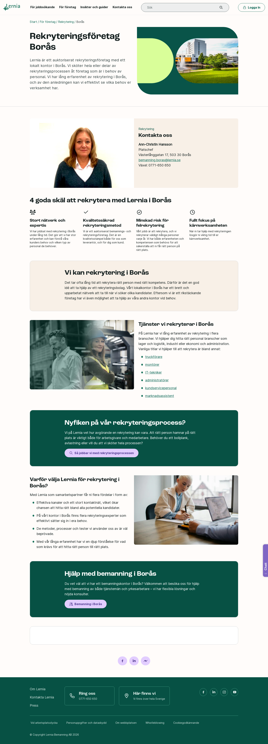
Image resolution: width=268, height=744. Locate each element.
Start (33, 22)
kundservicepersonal (161, 388)
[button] (221, 7)
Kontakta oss (122, 7)
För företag (67, 7)
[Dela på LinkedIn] (134, 660)
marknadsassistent (159, 396)
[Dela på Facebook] (122, 660)
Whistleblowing (155, 722)
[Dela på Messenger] (145, 660)
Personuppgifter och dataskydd (86, 722)
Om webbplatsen (126, 722)
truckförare (153, 357)
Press (34, 705)
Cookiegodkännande (186, 722)
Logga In (251, 7)
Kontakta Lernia (42, 697)
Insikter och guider (94, 7)
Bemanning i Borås (85, 604)
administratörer (157, 380)
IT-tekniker (153, 372)
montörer (152, 365)
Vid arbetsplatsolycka (44, 722)
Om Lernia (37, 689)
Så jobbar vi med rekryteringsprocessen (101, 453)
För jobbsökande (42, 7)
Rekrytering (66, 22)
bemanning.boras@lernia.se (159, 160)
